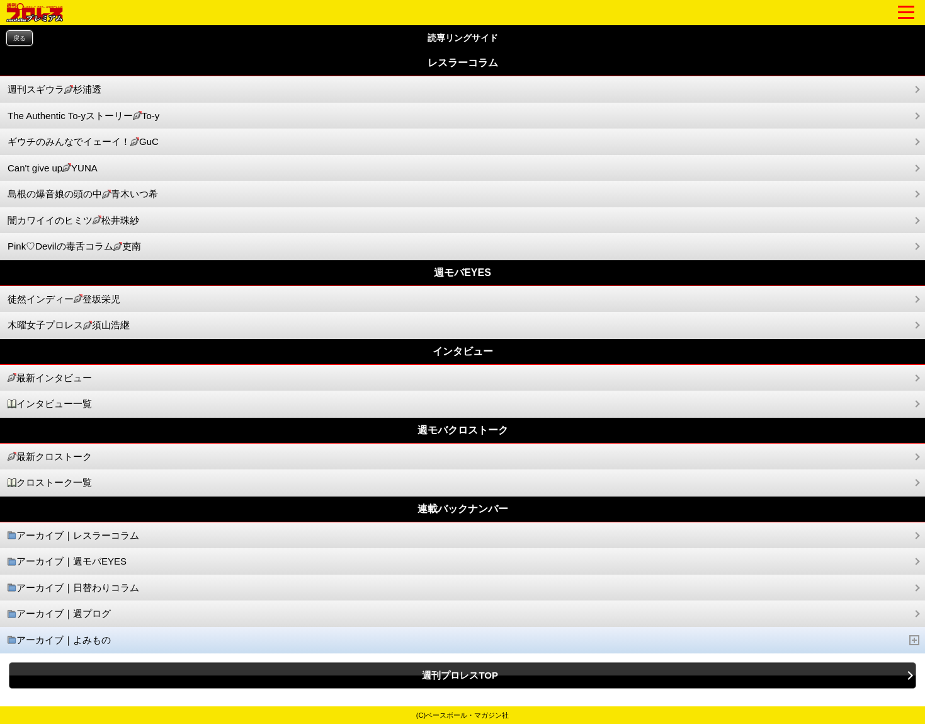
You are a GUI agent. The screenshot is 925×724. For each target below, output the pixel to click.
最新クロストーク (50, 457)
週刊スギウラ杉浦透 (54, 90)
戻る (19, 38)
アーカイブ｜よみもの (464, 640)
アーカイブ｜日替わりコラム (73, 588)
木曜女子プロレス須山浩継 (69, 325)
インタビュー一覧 (50, 404)
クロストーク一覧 (50, 483)
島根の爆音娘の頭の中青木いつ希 (83, 194)
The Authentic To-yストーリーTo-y (83, 116)
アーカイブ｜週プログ (59, 614)
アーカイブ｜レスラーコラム (73, 536)
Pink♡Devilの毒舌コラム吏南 (74, 247)
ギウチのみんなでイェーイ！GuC (83, 142)
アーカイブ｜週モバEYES (67, 562)
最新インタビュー (50, 378)
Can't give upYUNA (53, 169)
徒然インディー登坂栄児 (64, 300)
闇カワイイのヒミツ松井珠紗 (73, 221)
